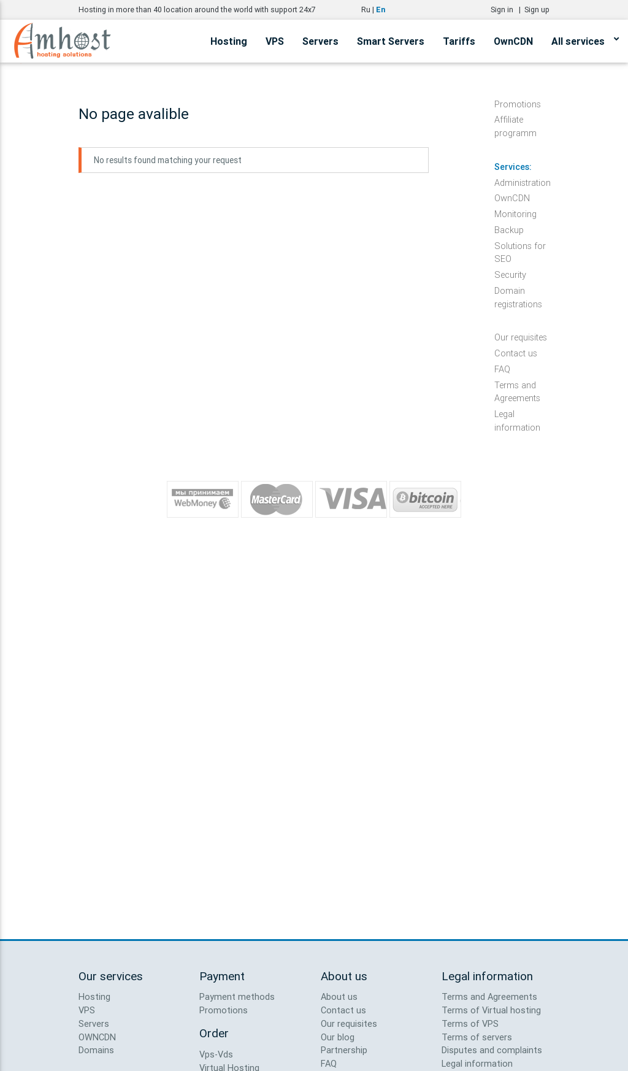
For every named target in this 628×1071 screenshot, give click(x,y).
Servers (320, 41)
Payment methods (237, 996)
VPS (275, 41)
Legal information (517, 414)
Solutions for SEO (520, 246)
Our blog (337, 1037)
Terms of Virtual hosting (491, 1010)
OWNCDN (97, 1037)
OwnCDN (513, 41)
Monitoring (515, 214)
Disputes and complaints (492, 1050)
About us (339, 996)
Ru (365, 9)
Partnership (344, 1050)
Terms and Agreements (517, 385)
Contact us (515, 353)
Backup (509, 230)
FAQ (502, 369)
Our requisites (520, 337)
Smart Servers (390, 41)
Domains (96, 1050)
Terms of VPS (470, 1023)
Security (510, 274)
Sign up (537, 9)
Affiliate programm (515, 119)
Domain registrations (518, 291)
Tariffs (459, 41)
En (380, 9)
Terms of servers (477, 1037)
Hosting (228, 41)
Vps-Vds (216, 1054)
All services (585, 39)
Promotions (517, 104)
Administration (522, 182)
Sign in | (507, 9)
